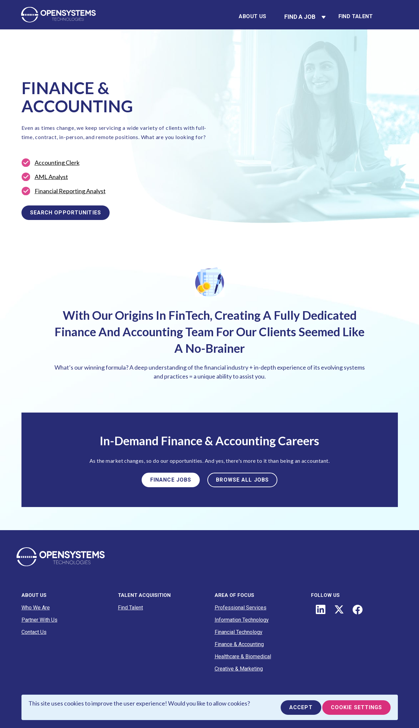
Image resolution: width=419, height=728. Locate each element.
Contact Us (34, 632)
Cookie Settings (356, 707)
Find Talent (355, 16)
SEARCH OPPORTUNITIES (65, 212)
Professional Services (240, 607)
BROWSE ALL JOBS (242, 480)
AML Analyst (51, 176)
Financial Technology (238, 632)
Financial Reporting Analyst (70, 191)
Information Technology (242, 620)
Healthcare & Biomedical (243, 656)
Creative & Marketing (239, 669)
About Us (252, 16)
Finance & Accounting (239, 644)
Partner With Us (39, 620)
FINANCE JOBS (170, 480)
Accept (301, 707)
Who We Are (35, 607)
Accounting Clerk (57, 162)
